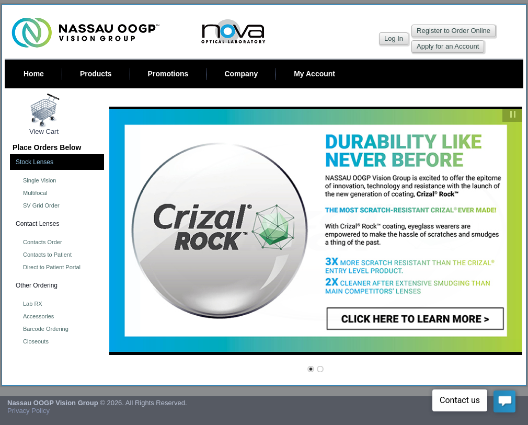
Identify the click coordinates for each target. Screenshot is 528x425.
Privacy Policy (28, 411)
